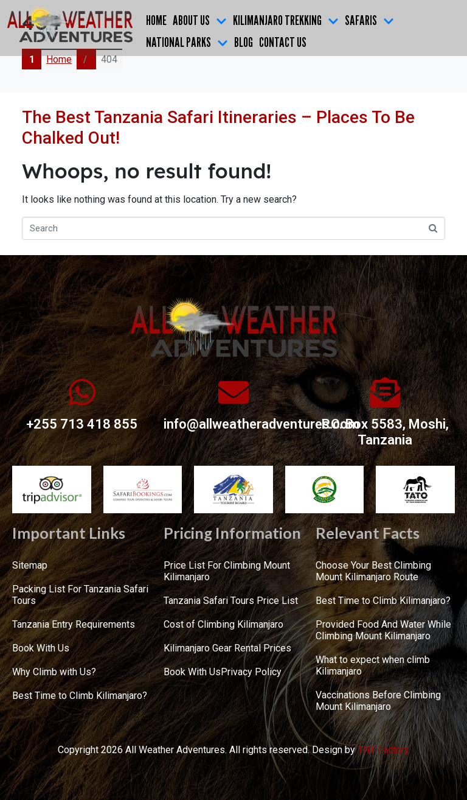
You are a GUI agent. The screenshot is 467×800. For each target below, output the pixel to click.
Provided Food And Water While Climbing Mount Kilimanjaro (383, 630)
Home (156, 20)
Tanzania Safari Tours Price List (231, 600)
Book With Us (40, 648)
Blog (243, 42)
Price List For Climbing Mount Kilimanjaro (227, 571)
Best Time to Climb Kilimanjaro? (79, 695)
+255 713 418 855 (81, 424)
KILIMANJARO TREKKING (286, 20)
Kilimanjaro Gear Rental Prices (227, 648)
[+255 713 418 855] (82, 392)
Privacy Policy (251, 672)
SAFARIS (369, 20)
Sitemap (29, 565)
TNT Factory (383, 750)
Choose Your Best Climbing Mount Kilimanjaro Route (373, 571)
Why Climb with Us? (54, 672)
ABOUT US (200, 20)
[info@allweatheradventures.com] (233, 392)
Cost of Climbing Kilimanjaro (223, 624)
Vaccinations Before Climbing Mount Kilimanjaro (378, 700)
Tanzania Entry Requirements (73, 624)
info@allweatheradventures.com (261, 424)
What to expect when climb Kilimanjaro (373, 665)
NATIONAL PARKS (187, 42)
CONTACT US (282, 42)
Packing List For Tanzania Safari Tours (80, 594)
